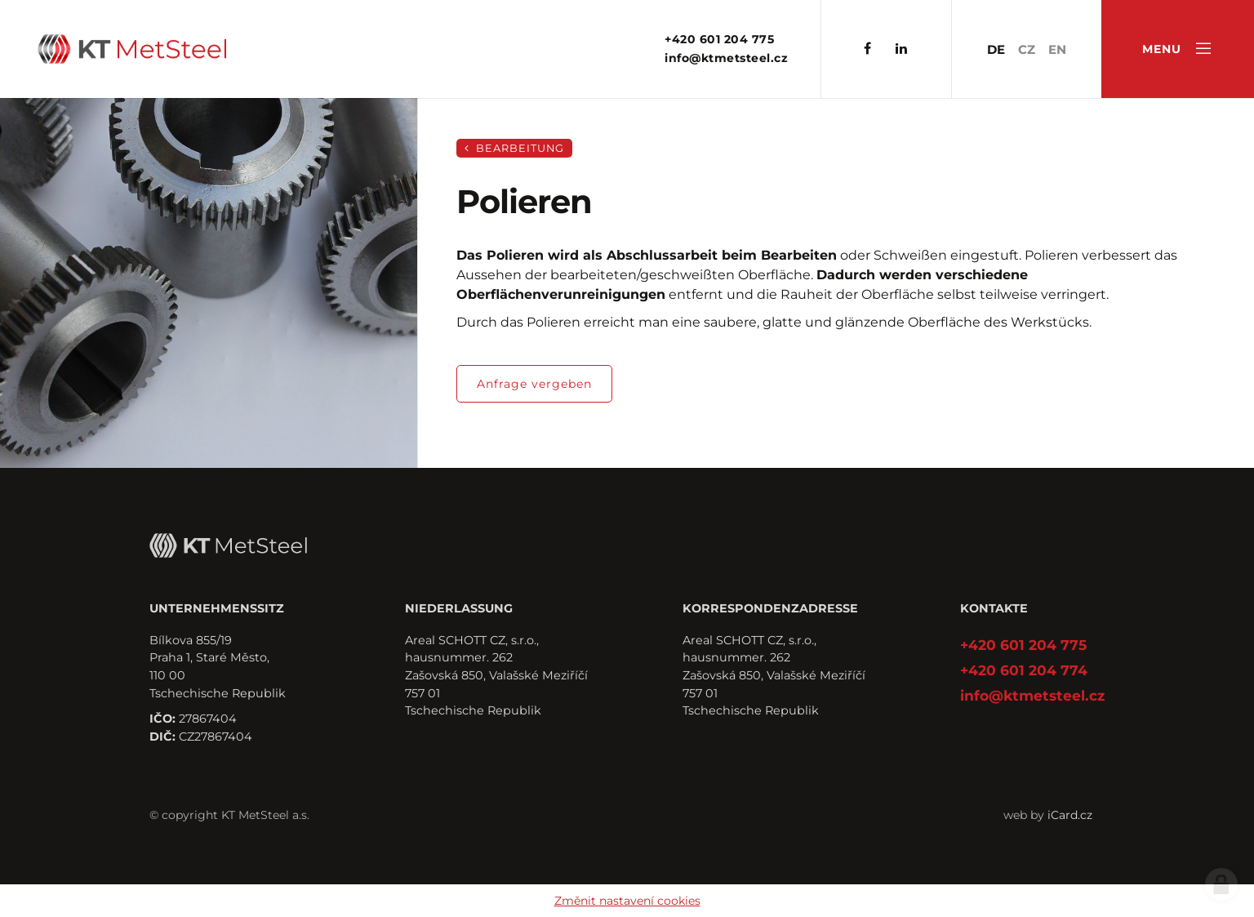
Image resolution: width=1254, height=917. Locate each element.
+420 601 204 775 (719, 39)
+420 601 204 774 (1023, 670)
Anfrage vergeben (534, 383)
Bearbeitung (514, 148)
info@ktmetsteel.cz (726, 58)
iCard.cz (1069, 815)
